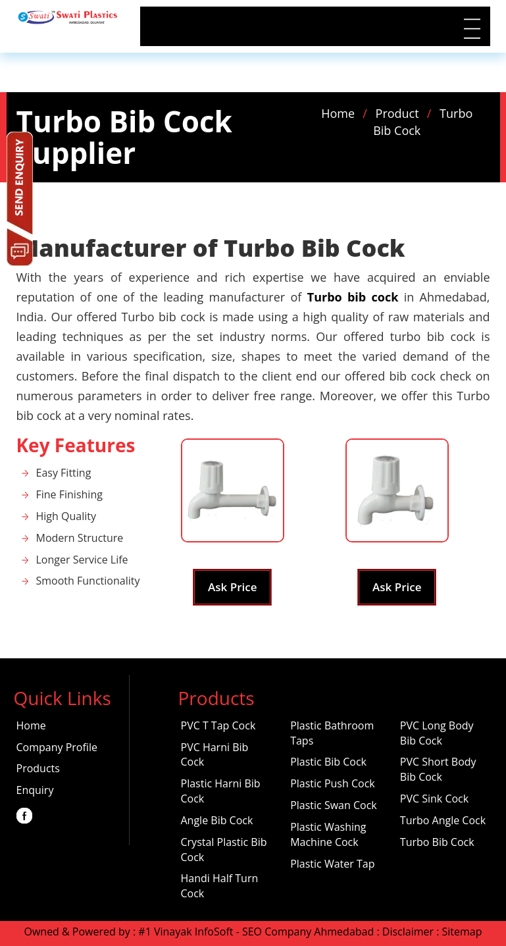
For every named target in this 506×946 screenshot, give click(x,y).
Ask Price (232, 586)
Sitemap (462, 931)
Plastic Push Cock (332, 783)
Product (397, 113)
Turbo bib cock (353, 297)
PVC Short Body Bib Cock (438, 769)
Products (38, 768)
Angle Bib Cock (217, 820)
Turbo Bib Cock (437, 842)
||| (470, 28)
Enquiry (35, 790)
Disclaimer (408, 931)
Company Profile (56, 747)
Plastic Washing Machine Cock (328, 834)
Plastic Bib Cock (328, 761)
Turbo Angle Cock (443, 820)
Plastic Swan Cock (333, 805)
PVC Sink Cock (434, 798)
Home (338, 113)
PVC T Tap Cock (218, 725)
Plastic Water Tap (332, 863)
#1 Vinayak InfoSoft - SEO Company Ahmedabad (256, 931)
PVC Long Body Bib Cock (437, 733)
